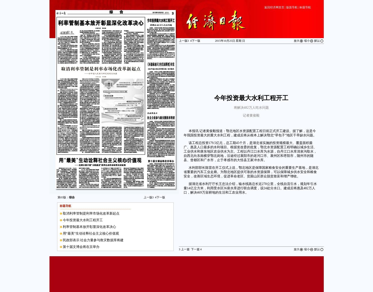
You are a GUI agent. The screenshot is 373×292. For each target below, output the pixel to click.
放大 (298, 40)
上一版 (149, 197)
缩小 (309, 40)
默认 (319, 40)
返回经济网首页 (274, 7)
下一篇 (196, 249)
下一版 (160, 197)
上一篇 (184, 249)
